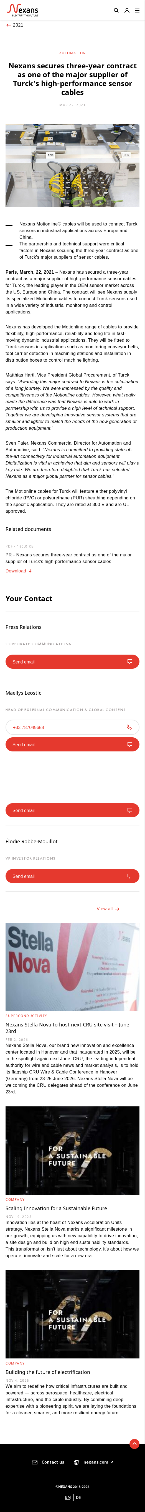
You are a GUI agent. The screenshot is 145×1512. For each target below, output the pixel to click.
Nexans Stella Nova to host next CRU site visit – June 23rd (67, 1027)
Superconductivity (26, 1015)
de (78, 1497)
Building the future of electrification (48, 1372)
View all (108, 909)
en (68, 1497)
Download (19, 571)
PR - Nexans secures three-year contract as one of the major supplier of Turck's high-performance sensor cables (69, 558)
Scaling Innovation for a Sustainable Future (56, 1208)
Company (15, 1199)
